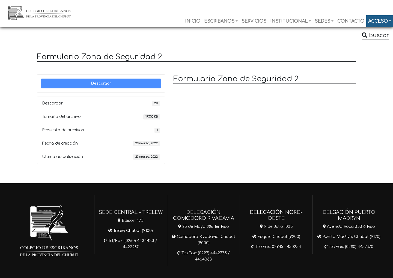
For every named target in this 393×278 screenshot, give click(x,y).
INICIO (192, 21)
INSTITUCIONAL (289, 21)
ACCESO (378, 21)
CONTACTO (350, 21)
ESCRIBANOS (219, 21)
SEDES (322, 21)
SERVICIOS (254, 21)
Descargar (101, 83)
